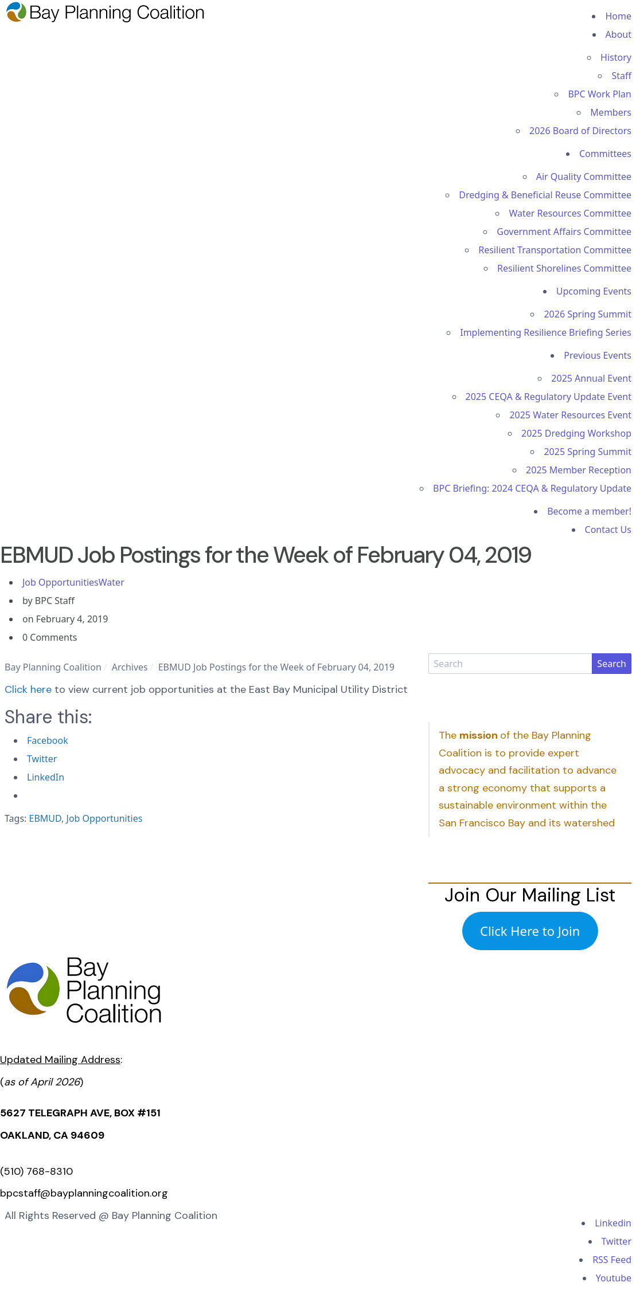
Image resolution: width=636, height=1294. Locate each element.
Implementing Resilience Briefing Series (545, 332)
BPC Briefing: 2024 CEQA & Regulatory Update (532, 488)
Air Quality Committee (583, 176)
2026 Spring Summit (587, 314)
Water (111, 582)
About (618, 34)
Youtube (613, 1278)
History (615, 57)
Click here (28, 689)
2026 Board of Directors (580, 130)
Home (618, 16)
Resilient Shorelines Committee (564, 268)
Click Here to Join (530, 930)
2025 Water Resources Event (570, 415)
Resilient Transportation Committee (554, 250)
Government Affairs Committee (564, 231)
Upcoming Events (593, 291)
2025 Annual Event (591, 378)
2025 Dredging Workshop (576, 433)
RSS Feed (611, 1259)
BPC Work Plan (599, 94)
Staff (621, 75)
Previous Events (597, 355)
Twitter (616, 1241)
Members (610, 112)
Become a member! (589, 511)
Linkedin (613, 1223)
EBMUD (45, 818)
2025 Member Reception (578, 470)
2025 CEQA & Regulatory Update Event (548, 396)
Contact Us (608, 529)
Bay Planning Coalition (53, 667)
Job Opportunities (60, 582)
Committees (605, 153)
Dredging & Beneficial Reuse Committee (545, 195)
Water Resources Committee (570, 213)
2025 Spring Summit (587, 451)
